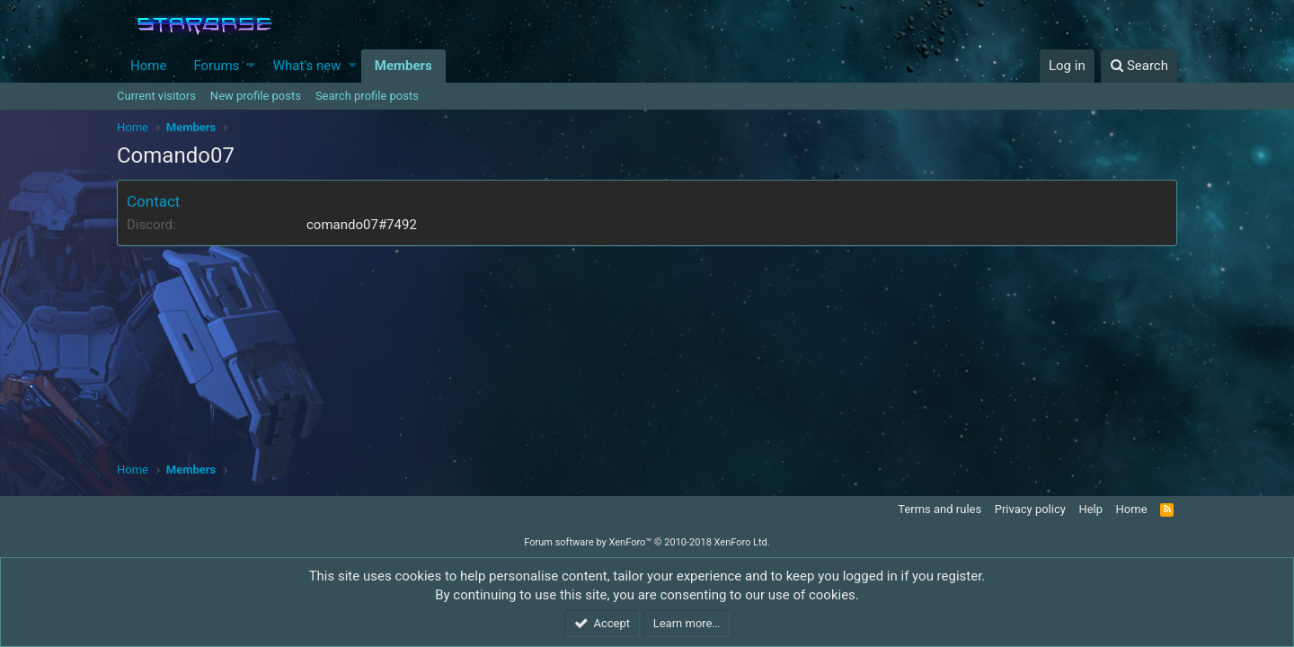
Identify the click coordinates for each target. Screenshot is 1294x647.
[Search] (1139, 66)
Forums (216, 66)
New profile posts (255, 95)
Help (1090, 509)
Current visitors (156, 95)
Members (403, 66)
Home (148, 66)
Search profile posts (367, 95)
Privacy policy (1030, 509)
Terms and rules (939, 509)
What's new (307, 66)
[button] (251, 66)
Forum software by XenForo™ (646, 542)
